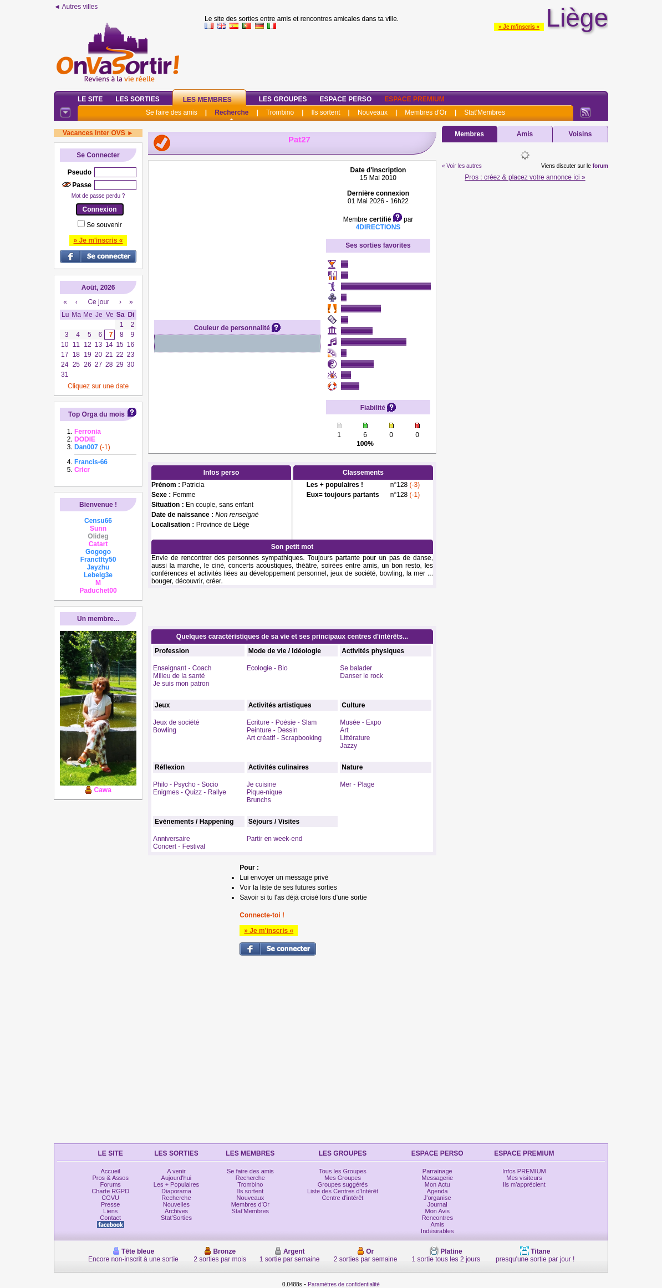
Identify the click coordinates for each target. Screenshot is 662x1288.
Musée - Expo (360, 722)
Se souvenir (103, 225)
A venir (176, 1171)
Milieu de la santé (179, 676)
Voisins (580, 134)
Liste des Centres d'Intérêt (342, 1191)
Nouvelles (176, 1204)
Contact (110, 1217)
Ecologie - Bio (267, 668)
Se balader (356, 668)
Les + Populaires (176, 1184)
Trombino (280, 112)
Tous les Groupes (342, 1171)
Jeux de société (176, 722)
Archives (176, 1211)
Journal (437, 1204)
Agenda (437, 1191)
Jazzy (348, 746)
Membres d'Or (426, 112)
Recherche (231, 112)
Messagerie (437, 1177)
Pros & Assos (110, 1177)
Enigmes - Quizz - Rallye (189, 792)
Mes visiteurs (524, 1177)
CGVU (110, 1197)
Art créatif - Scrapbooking (284, 738)
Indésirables (437, 1231)
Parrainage (437, 1171)
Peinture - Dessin (272, 730)
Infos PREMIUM (524, 1171)
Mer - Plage (357, 784)
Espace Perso (345, 99)
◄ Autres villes (76, 7)
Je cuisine (261, 784)
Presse (110, 1204)
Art (344, 730)
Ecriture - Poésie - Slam (282, 722)
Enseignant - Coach (182, 668)
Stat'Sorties (176, 1217)
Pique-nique (264, 792)
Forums (110, 1184)
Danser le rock (361, 676)
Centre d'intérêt (343, 1197)
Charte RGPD (110, 1191)
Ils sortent (325, 112)
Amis (525, 134)
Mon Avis (437, 1211)
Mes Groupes (342, 1177)
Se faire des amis (171, 112)
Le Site (90, 99)
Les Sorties (137, 99)
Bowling (164, 730)
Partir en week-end (275, 839)
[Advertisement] (237, 235)
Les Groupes (283, 99)
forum (600, 166)
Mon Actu (437, 1184)
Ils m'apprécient (524, 1184)
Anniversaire (171, 839)
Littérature (355, 738)
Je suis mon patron (181, 683)
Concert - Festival (179, 846)
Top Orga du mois (96, 414)
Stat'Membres (484, 112)
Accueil (110, 1171)
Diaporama (176, 1191)
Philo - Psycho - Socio (185, 784)
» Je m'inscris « (518, 27)
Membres (469, 134)
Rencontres (437, 1217)
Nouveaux (373, 112)
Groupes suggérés (343, 1184)
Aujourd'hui (176, 1177)
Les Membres (207, 100)
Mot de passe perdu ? (98, 196)
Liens (110, 1211)
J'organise (437, 1197)
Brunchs (259, 800)
